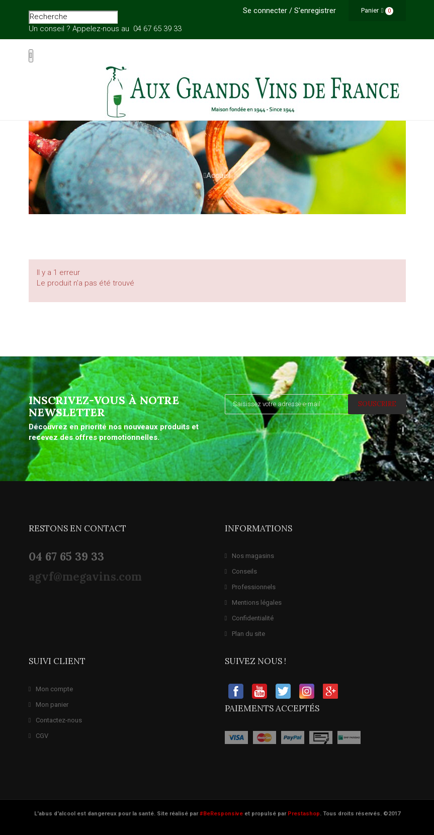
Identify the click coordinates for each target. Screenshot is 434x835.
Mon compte (51, 689)
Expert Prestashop (15, 832)
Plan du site (245, 633)
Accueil (217, 175)
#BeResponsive (221, 813)
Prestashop (304, 813)
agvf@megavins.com (85, 577)
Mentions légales (253, 602)
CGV (39, 735)
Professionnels (250, 587)
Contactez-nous (55, 720)
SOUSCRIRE (377, 404)
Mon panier (49, 704)
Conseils (241, 571)
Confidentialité (249, 618)
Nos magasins (250, 556)
